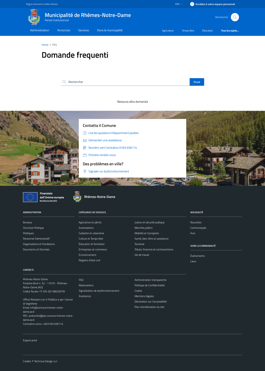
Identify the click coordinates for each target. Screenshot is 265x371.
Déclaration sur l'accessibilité (151, 301)
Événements (197, 256)
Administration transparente (150, 280)
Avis (192, 233)
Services (83, 30)
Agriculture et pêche (90, 222)
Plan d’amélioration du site (149, 307)
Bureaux (27, 222)
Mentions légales (144, 296)
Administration (39, 30)
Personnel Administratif (36, 239)
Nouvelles (195, 222)
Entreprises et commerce (93, 249)
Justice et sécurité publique (149, 222)
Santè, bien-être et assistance (151, 239)
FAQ (81, 280)
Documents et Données (36, 249)
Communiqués (198, 228)
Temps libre (188, 30)
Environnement (87, 255)
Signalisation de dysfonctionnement (99, 291)
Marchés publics (143, 228)
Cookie (138, 291)
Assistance (85, 296)
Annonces (63, 30)
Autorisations (86, 228)
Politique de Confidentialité (150, 285)
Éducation (207, 30)
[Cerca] (235, 17)
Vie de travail (142, 255)
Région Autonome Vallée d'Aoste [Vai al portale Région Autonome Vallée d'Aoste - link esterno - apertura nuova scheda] (42, 4)
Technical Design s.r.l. (46, 361)
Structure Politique (33, 228)
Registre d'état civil (89, 260)
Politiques (28, 233)
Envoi (197, 82)
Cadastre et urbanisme (91, 233)
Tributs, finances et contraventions (154, 249)
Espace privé (30, 340)
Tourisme (139, 244)
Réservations (86, 285)
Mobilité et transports (147, 233)
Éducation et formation (92, 244)
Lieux (193, 261)
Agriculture (168, 30)
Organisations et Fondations (39, 244)
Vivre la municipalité (110, 30)
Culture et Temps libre (91, 239)
